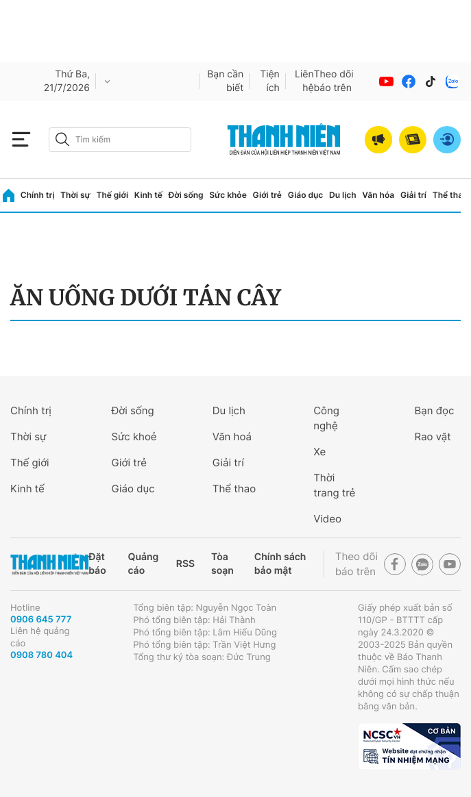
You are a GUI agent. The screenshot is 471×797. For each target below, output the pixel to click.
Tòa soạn (222, 564)
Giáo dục (306, 195)
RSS (185, 564)
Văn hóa (378, 195)
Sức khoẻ (133, 436)
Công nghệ (326, 418)
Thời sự (75, 195)
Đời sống (186, 195)
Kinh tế (148, 195)
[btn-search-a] (62, 139)
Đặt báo (97, 564)
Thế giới (112, 195)
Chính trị (38, 195)
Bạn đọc (435, 410)
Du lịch (343, 195)
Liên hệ (304, 81)
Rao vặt (433, 436)
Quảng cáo (143, 564)
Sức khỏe (227, 195)
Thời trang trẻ (334, 485)
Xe (319, 451)
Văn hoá (232, 436)
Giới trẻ (267, 195)
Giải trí (413, 195)
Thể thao (450, 195)
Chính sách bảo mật (280, 564)
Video (327, 518)
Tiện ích (270, 81)
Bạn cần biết (225, 81)
